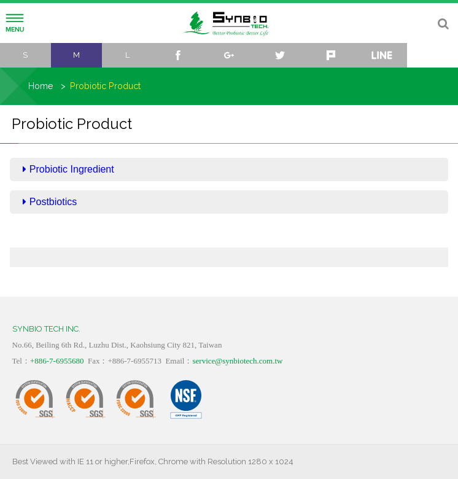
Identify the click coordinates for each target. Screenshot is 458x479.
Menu (14, 23)
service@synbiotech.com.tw (237, 360)
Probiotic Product (105, 85)
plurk (330, 55)
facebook (178, 55)
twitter (279, 55)
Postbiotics (50, 202)
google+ (229, 55)
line (381, 55)
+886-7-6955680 (57, 360)
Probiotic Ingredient (68, 169)
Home (40, 85)
